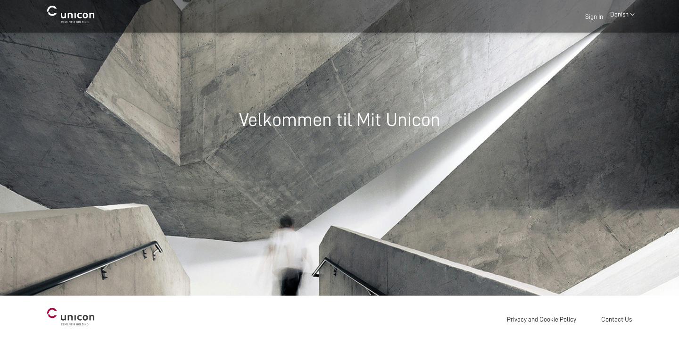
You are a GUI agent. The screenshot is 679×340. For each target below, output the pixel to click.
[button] (622, 14)
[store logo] (70, 14)
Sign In (594, 16)
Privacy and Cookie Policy (541, 319)
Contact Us (616, 319)
